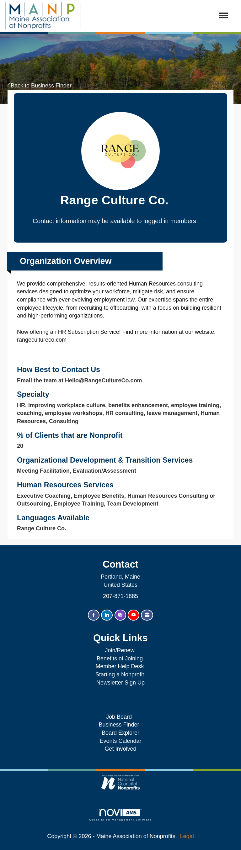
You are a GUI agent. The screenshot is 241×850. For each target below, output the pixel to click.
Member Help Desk (119, 666)
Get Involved (120, 749)
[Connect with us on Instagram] (120, 615)
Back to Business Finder (40, 85)
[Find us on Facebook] (93, 615)
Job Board (120, 717)
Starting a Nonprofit (119, 674)
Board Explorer (120, 733)
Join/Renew (119, 650)
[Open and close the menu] (158, 16)
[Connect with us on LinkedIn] (107, 615)
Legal (187, 836)
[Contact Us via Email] (147, 615)
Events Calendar (120, 741)
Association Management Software (120, 815)
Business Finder (120, 724)
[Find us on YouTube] (133, 615)
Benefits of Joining (120, 658)
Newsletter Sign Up (120, 682)
